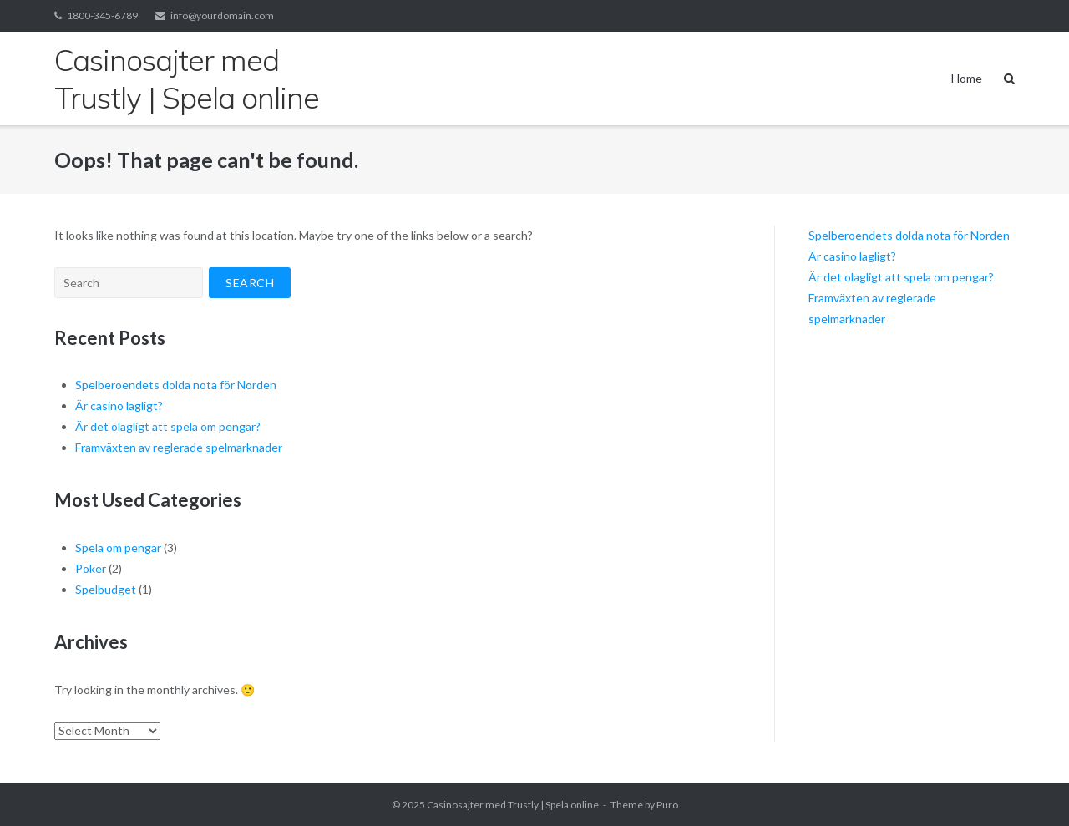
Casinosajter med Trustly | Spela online (513, 804)
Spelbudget (105, 589)
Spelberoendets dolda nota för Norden (175, 385)
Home (966, 78)
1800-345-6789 (102, 15)
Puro (667, 804)
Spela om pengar (118, 547)
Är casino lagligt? (119, 405)
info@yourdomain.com (222, 15)
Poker (90, 568)
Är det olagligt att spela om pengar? (168, 426)
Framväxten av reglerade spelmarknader (178, 447)
